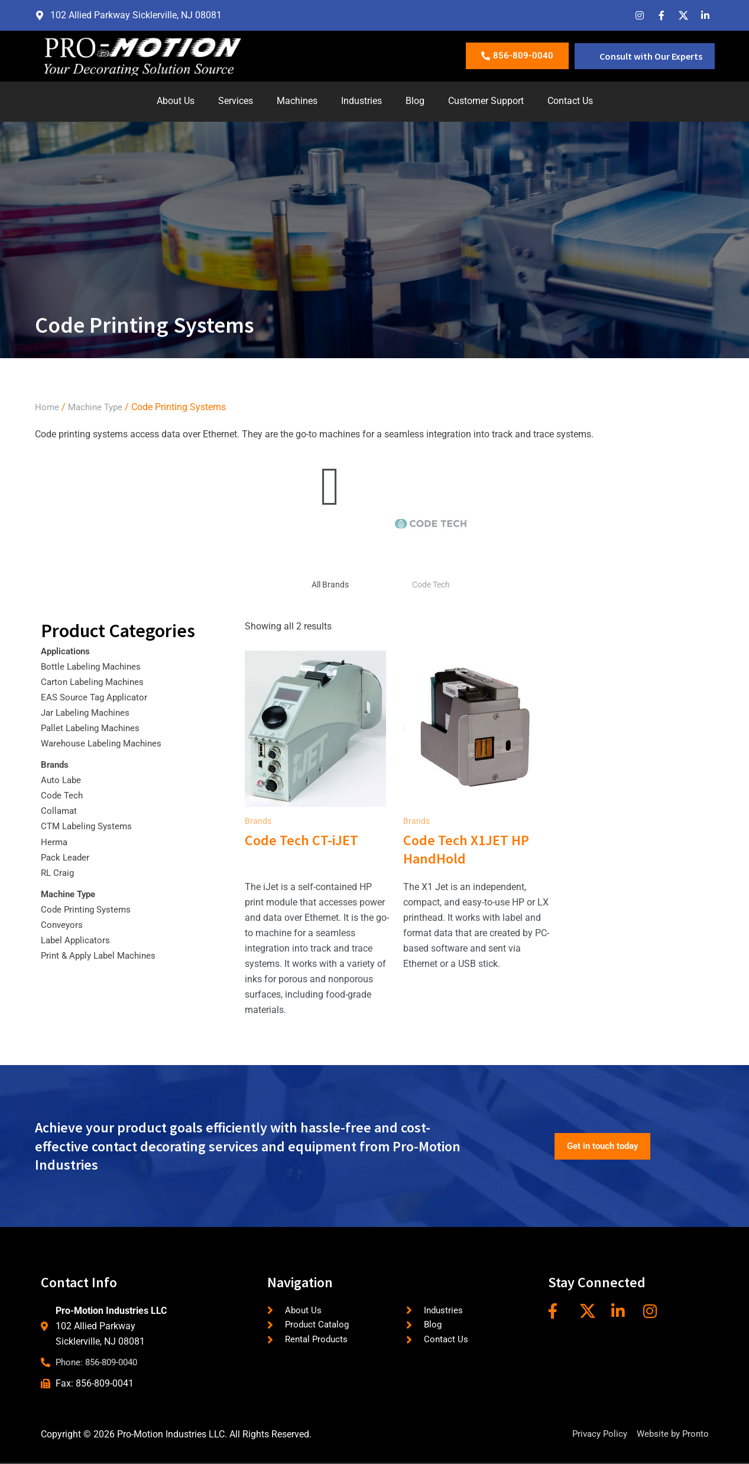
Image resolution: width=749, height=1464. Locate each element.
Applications (67, 651)
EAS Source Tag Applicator (97, 697)
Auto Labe (62, 779)
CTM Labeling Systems (89, 826)
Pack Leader (66, 857)
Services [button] (235, 100)
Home (47, 407)
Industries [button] (361, 100)
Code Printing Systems (88, 909)
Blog (415, 100)
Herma (55, 842)
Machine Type (98, 407)
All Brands (330, 584)
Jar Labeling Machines (88, 712)
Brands (56, 764)
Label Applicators (77, 940)
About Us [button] (175, 100)
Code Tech (431, 584)
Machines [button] (297, 100)
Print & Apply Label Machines (102, 955)
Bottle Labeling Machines (94, 666)
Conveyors (63, 924)
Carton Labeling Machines (95, 681)
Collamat (60, 810)
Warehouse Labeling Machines (105, 743)
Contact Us (570, 100)
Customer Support (486, 100)
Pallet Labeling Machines (93, 727)
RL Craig (58, 872)
